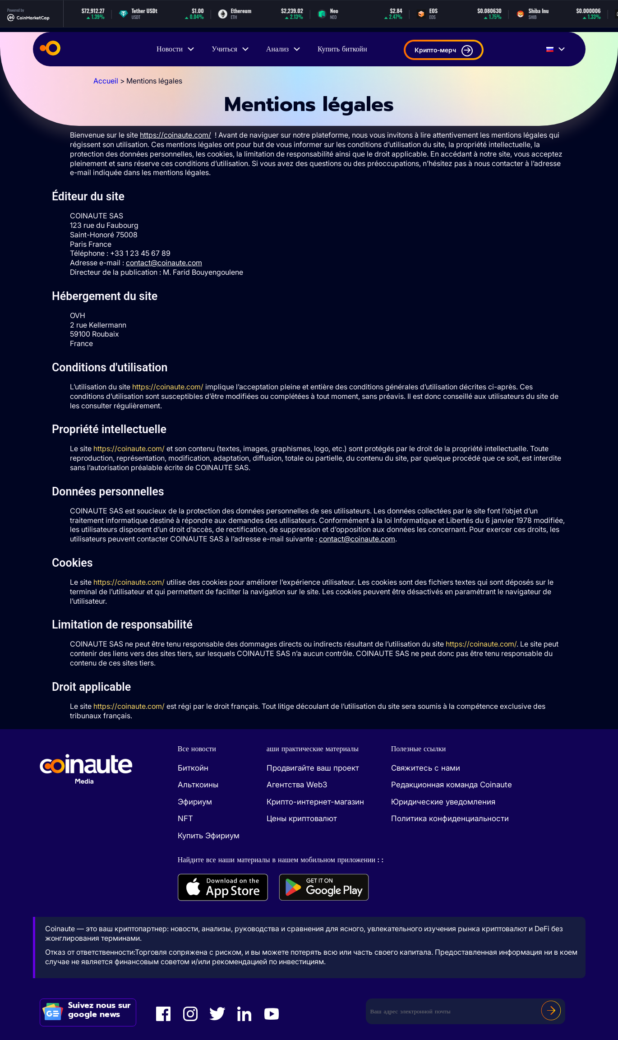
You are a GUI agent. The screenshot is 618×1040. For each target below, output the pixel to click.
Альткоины (198, 784)
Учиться (231, 49)
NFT (185, 818)
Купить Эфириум (209, 835)
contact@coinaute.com (164, 262)
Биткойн (193, 767)
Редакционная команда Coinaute (451, 784)
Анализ (283, 49)
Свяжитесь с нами (425, 767)
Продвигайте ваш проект (313, 767)
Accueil (105, 80)
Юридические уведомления (443, 801)
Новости (176, 49)
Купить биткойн (342, 49)
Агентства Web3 (297, 784)
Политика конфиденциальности (450, 818)
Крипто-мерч (444, 50)
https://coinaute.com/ (167, 386)
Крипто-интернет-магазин (315, 801)
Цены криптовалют (302, 818)
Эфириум (195, 801)
